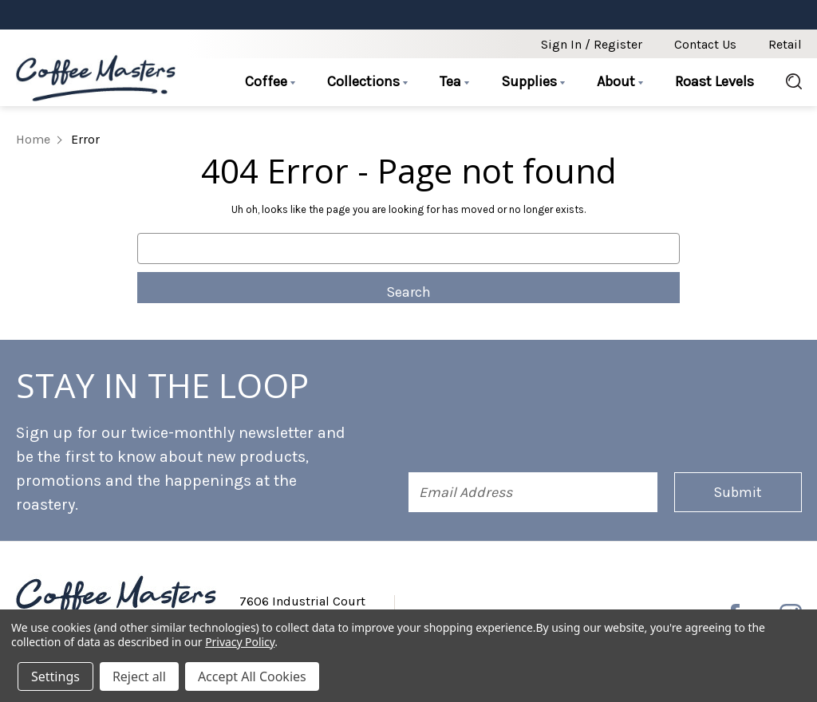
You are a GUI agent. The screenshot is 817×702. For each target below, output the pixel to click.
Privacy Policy (239, 641)
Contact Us (705, 44)
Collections (367, 81)
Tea (454, 81)
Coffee (270, 81)
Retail (785, 44)
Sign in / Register (591, 44)
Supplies (533, 81)
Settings (55, 676)
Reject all (139, 676)
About (620, 81)
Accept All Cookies (252, 676)
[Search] (786, 82)
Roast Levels (714, 81)
